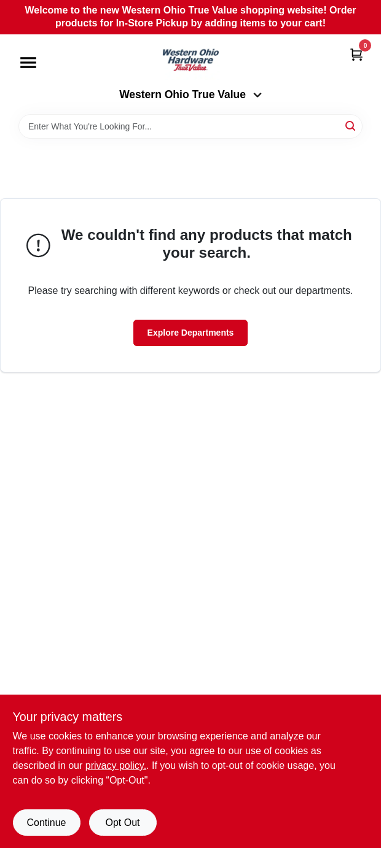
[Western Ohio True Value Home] (190, 61)
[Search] (351, 125)
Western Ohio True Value (190, 94)
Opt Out (122, 822)
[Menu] (28, 63)
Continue (46, 822)
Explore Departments (190, 332)
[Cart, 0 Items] (356, 54)
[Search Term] (190, 126)
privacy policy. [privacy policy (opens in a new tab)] (115, 765)
